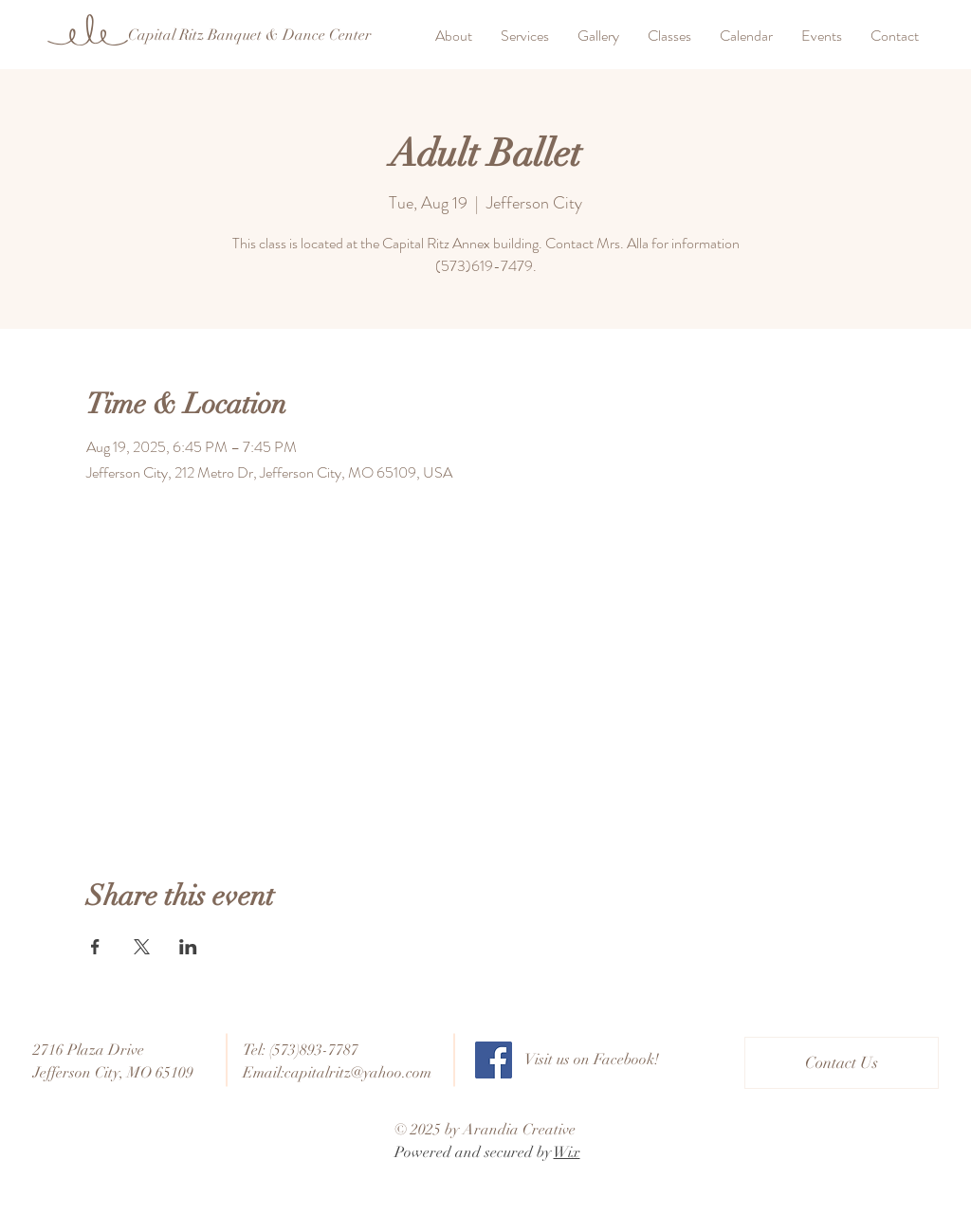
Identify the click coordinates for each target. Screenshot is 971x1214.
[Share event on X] (142, 946)
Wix (567, 1152)
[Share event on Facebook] (95, 946)
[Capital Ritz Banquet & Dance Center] (249, 35)
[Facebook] (493, 1060)
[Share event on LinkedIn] (188, 946)
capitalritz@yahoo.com (357, 1072)
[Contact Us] (841, 1063)
